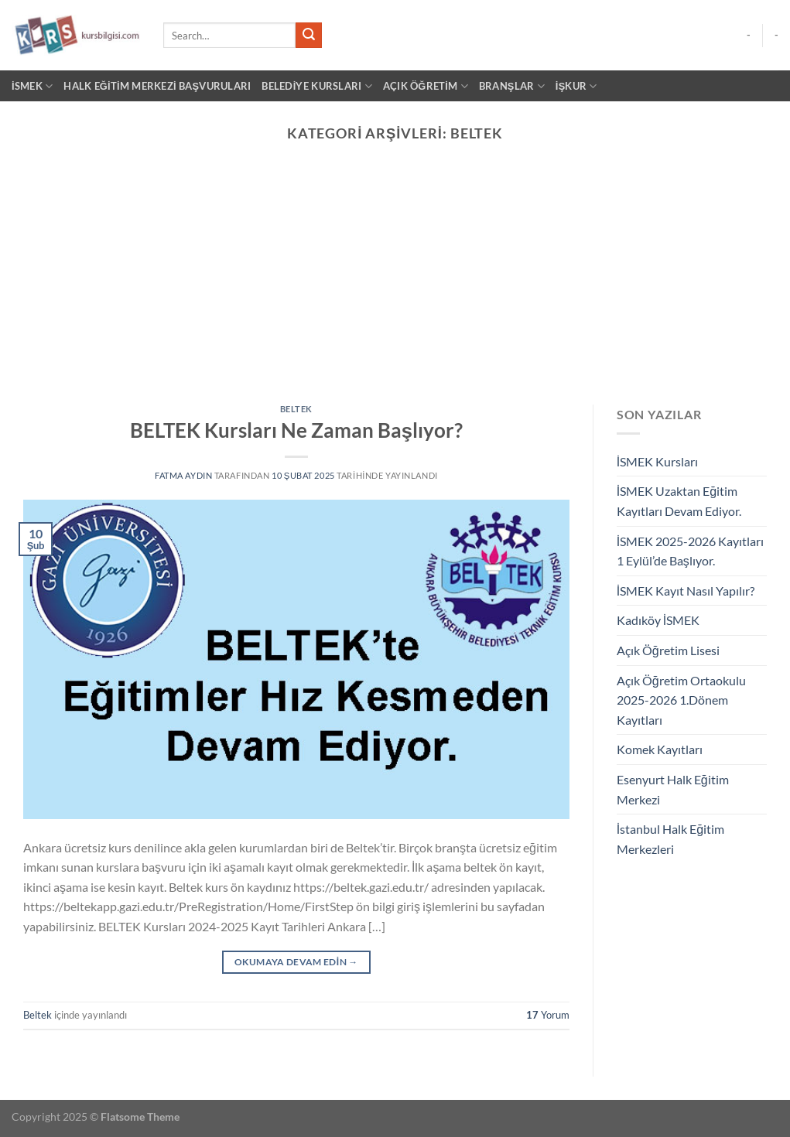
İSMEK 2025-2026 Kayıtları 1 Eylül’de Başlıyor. (690, 551)
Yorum (547, 1015)
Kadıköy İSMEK (658, 620)
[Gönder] (309, 35)
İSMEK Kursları (657, 461)
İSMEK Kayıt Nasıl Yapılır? (685, 590)
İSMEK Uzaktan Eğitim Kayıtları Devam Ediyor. (679, 500)
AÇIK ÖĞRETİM (425, 86)
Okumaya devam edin (296, 961)
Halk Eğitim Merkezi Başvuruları (157, 86)
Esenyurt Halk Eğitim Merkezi (673, 789)
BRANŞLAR (512, 86)
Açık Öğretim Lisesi (668, 650)
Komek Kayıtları (660, 749)
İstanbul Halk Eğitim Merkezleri (670, 838)
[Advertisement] (395, 288)
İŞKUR (576, 86)
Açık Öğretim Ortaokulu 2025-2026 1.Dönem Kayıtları (681, 700)
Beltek (296, 409)
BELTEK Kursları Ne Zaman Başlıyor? (296, 430)
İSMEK (32, 86)
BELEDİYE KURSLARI (316, 86)
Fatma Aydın (183, 475)
